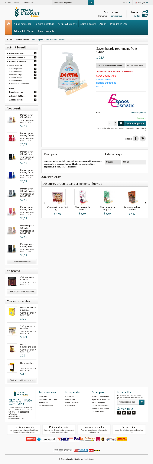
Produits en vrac (118, 23)
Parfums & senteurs (44, 23)
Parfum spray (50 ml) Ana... (26, 115)
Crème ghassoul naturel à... (28, 278)
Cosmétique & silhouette (19, 84)
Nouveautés (70, 399)
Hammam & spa (15, 75)
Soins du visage (15, 78)
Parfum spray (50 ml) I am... (26, 152)
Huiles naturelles (22, 23)
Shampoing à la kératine (82, 208)
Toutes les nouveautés (21, 261)
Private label (70, 405)
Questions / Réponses (48, 399)
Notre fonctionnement (100, 396)
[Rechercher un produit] (70, 2)
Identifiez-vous (116, 16)
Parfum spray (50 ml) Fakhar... (27, 189)
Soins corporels (15, 72)
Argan (103, 23)
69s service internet (85, 459)
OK (90, 2)
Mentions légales (98, 402)
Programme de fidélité (100, 408)
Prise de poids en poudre (132, 208)
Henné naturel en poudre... (28, 308)
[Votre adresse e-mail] (128, 402)
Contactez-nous (98, 411)
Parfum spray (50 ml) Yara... (26, 208)
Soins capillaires (15, 69)
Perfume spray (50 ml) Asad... (27, 245)
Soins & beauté (88, 23)
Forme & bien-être (67, 23)
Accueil (10, 39)
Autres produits (46, 30)
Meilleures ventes (72, 402)
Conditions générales (100, 405)
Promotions (69, 396)
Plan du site (44, 402)
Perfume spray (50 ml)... (27, 226)
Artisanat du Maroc (24, 30)
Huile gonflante (27, 363)
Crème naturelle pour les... (27, 327)
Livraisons (43, 396)
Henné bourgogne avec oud (28, 346)
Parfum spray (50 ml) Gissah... (27, 134)
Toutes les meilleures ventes (21, 380)
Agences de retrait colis (101, 399)
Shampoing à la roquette (107, 208)
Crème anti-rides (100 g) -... (57, 208)
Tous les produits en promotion (21, 292)
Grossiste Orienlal (46, 405)
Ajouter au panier (131, 123)
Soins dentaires (15, 81)
